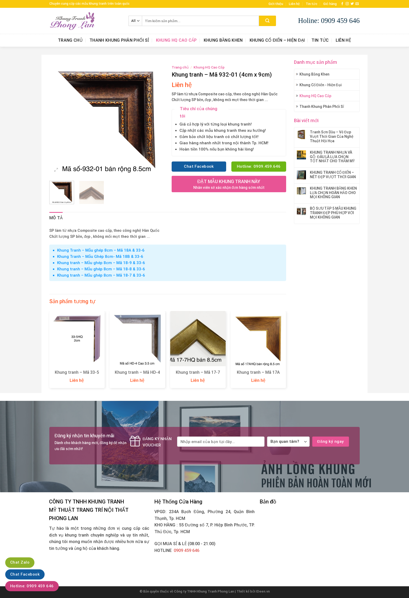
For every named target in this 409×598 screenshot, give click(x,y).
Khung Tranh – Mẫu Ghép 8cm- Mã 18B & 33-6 (100, 256)
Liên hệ (294, 4)
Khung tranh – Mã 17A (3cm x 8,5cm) (258, 375)
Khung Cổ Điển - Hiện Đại (320, 85)
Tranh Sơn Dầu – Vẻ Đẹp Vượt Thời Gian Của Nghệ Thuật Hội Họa (331, 136)
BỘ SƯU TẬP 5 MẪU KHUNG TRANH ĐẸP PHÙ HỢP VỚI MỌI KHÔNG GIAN (333, 212)
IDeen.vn (263, 591)
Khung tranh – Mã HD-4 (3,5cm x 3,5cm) (137, 375)
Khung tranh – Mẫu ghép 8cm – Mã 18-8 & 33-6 (101, 269)
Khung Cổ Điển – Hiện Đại (277, 40)
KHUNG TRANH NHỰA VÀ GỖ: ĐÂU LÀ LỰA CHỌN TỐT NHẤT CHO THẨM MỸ (332, 156)
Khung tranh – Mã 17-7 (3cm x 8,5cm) (198, 375)
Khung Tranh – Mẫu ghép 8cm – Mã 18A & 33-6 (101, 250)
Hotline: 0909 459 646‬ (32, 586)
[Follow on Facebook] (342, 4)
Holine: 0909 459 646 (329, 20)
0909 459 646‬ (186, 550)
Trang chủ (70, 40)
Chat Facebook (25, 574)
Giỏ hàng (330, 4)
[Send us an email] (357, 4)
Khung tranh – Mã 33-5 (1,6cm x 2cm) (77, 375)
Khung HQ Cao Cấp (176, 40)
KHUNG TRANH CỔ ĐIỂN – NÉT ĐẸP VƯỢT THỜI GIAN (333, 174)
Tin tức (311, 4)
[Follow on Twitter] (352, 4)
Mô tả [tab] (56, 217)
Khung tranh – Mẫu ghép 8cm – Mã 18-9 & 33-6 (101, 262)
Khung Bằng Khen (223, 40)
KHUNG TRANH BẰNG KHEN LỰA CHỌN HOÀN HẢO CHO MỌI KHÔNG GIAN (333, 192)
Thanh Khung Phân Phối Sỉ (119, 40)
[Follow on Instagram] (347, 4)
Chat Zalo (19, 562)
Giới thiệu (275, 4)
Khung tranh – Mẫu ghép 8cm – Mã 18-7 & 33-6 (101, 275)
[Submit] (267, 21)
